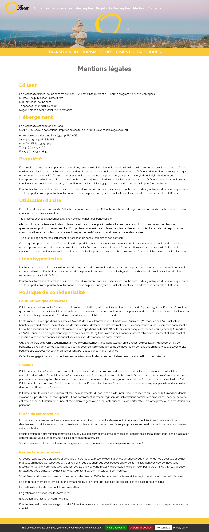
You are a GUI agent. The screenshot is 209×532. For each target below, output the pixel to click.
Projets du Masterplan (113, 8)
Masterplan (84, 8)
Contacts (154, 8)
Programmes (62, 8)
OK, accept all (115, 527)
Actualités (41, 8)
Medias (138, 8)
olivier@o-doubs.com (38, 101)
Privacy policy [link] (180, 527)
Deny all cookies (141, 527)
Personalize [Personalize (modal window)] (163, 527)
